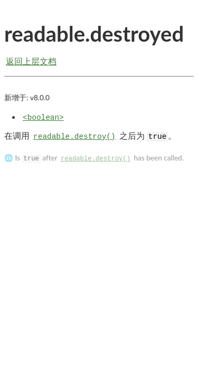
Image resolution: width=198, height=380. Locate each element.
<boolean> (43, 117)
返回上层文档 (31, 61)
